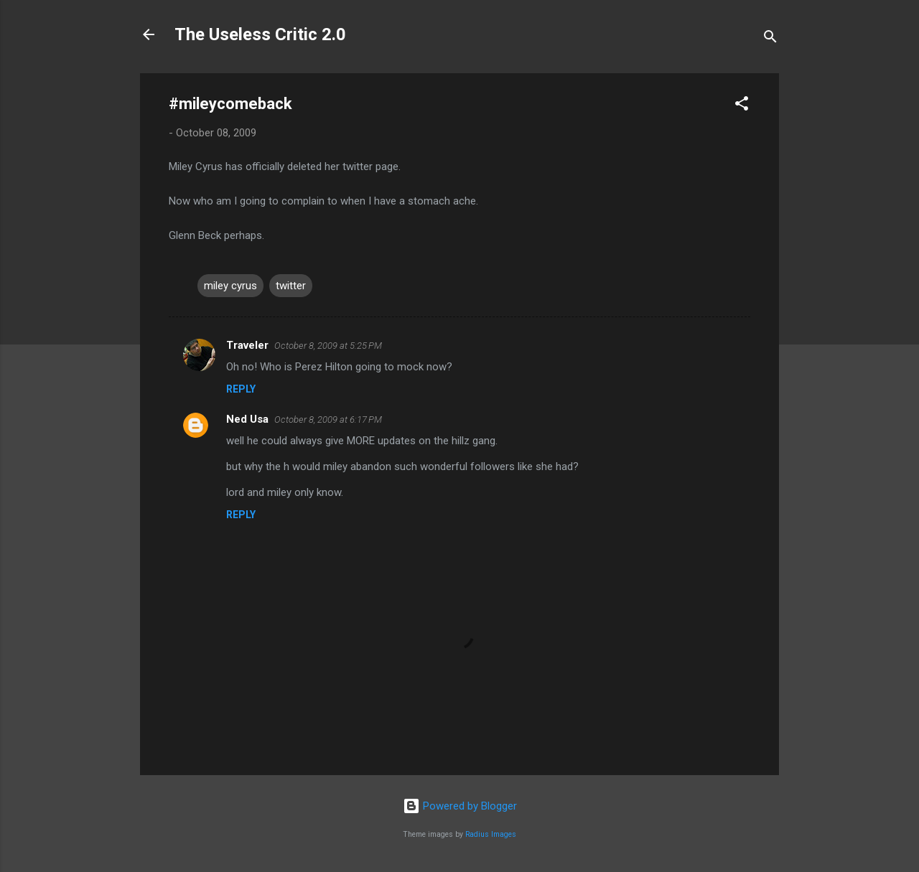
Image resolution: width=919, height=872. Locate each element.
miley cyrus (230, 285)
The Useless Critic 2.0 (260, 34)
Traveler (247, 345)
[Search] (770, 39)
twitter (291, 285)
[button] (741, 106)
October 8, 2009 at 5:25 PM (328, 345)
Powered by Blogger (460, 806)
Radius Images (490, 834)
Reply (241, 389)
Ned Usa (247, 419)
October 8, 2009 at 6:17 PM (328, 419)
